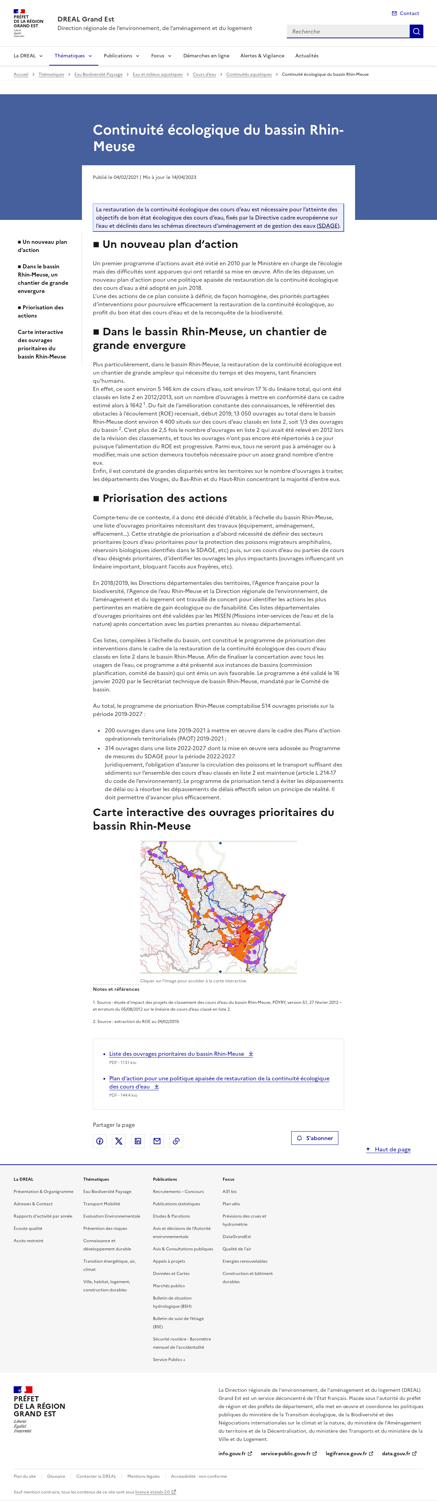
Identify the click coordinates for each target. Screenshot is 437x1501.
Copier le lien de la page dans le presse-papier (176, 1141)
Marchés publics (169, 1286)
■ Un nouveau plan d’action (42, 246)
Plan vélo (231, 1204)
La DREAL (25, 55)
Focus (157, 55)
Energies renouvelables (245, 1261)
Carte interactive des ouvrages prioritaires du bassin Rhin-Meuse (42, 344)
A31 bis (230, 1192)
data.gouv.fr (396, 1453)
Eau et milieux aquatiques (158, 74)
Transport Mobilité (101, 1204)
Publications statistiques (176, 1204)
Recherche (416, 31)
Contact (409, 13)
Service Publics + (169, 1360)
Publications (118, 55)
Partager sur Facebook (100, 1141)
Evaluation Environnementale (111, 1216)
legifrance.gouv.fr (346, 1453)
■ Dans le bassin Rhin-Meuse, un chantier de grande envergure (43, 278)
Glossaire (56, 1476)
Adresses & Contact (33, 1204)
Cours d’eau (204, 74)
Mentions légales (143, 1476)
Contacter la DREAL (96, 1476)
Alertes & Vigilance (262, 55)
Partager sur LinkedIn (138, 1141)
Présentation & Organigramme (43, 1192)
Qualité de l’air (237, 1249)
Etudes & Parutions (171, 1216)
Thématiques (70, 55)
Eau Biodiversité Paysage (98, 74)
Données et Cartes (171, 1274)
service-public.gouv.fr (286, 1453)
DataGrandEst (237, 1237)
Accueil (21, 74)
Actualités (307, 55)
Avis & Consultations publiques (183, 1249)
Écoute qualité (28, 1228)
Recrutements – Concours (178, 1192)
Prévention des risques (105, 1228)
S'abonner (315, 1138)
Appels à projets (169, 1261)
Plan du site (25, 1476)
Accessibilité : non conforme (199, 1476)
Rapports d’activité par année (43, 1216)
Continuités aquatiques (249, 74)
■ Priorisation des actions (41, 311)
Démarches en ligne (206, 55)
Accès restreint (28, 1241)
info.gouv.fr (232, 1453)
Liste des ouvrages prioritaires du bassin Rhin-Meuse (177, 1054)
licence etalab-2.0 (152, 1492)
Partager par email (157, 1141)
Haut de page (392, 1149)
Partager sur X (119, 1141)
